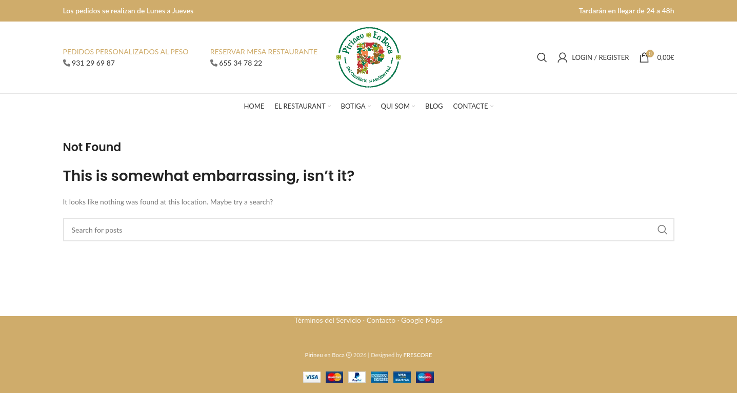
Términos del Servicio (327, 320)
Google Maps (422, 320)
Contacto (381, 320)
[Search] (542, 57)
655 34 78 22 (240, 62)
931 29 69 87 (93, 62)
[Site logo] (368, 56)
